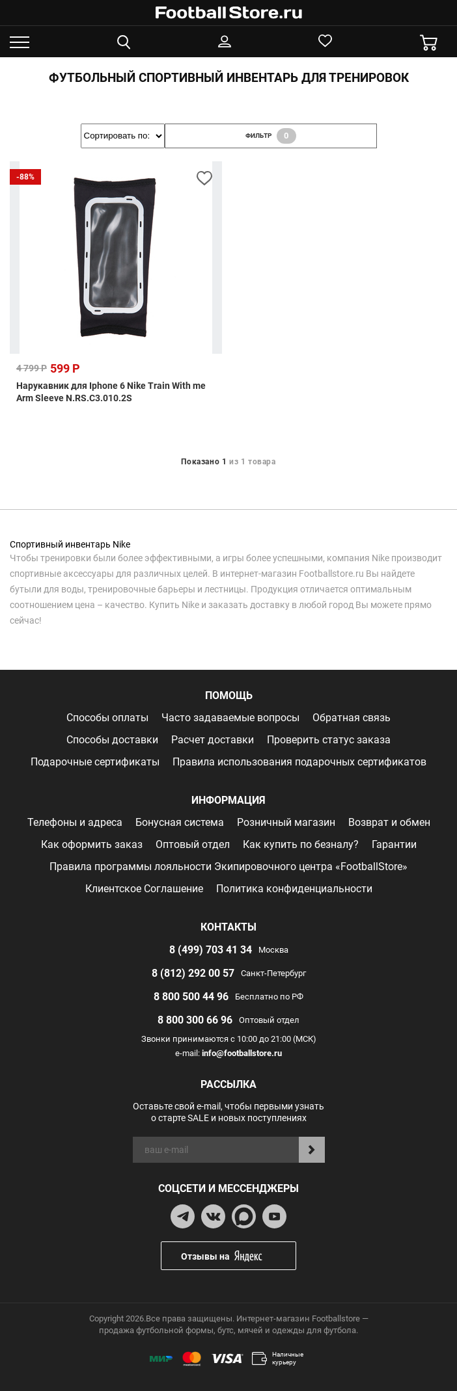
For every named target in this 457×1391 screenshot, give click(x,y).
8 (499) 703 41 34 (210, 950)
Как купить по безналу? (301, 844)
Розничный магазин (286, 822)
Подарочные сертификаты (95, 762)
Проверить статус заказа (329, 740)
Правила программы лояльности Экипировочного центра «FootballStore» (228, 866)
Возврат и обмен (389, 822)
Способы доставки (112, 740)
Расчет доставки (212, 740)
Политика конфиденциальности (294, 888)
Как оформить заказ (92, 844)
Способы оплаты (107, 717)
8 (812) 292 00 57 (193, 973)
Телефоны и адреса (74, 822)
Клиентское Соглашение (144, 888)
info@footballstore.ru (242, 1053)
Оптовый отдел (193, 844)
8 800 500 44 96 (191, 996)
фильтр (270, 136)
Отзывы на (238, 1256)
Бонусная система (179, 822)
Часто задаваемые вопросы (230, 717)
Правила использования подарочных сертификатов (299, 762)
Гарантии (394, 844)
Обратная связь (351, 717)
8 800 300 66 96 (195, 1020)
